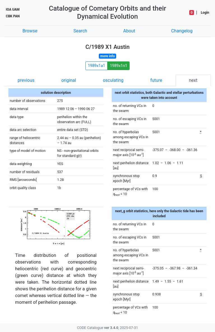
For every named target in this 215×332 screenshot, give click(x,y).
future (156, 80)
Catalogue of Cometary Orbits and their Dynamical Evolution (107, 12)
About (129, 31)
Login (205, 13)
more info (107, 56)
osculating (113, 80)
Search (80, 31)
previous (26, 80)
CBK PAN (13, 16)
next (193, 80)
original (68, 80)
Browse (29, 31)
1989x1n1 (118, 65)
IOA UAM (13, 9)
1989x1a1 (96, 65)
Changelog (181, 31)
